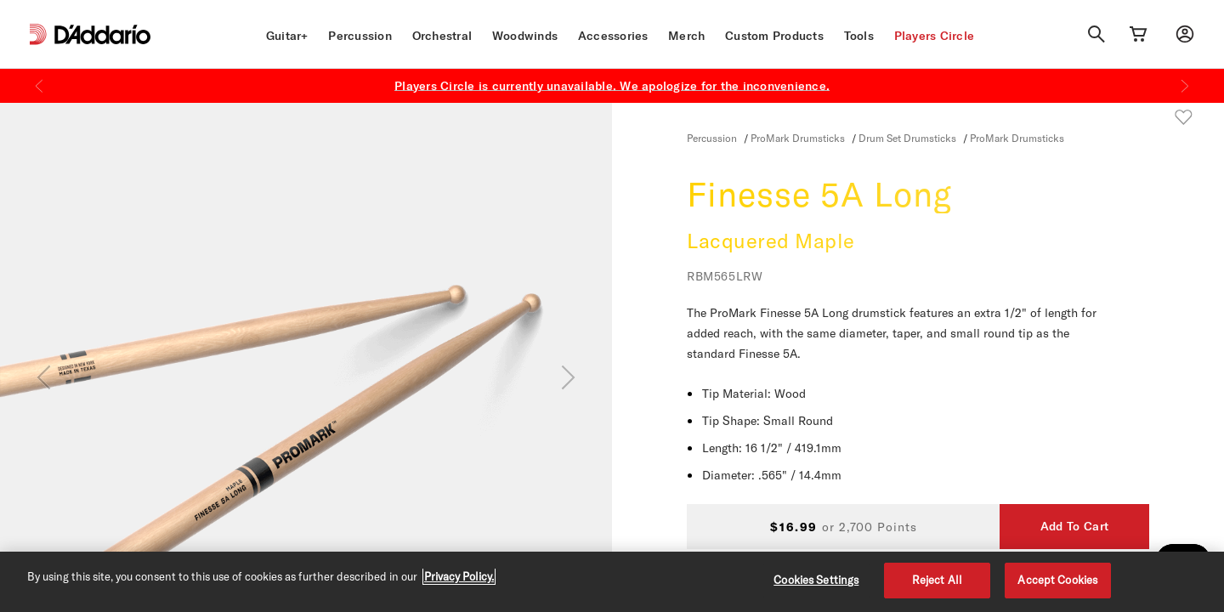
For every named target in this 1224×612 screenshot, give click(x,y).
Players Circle (934, 35)
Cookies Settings (816, 579)
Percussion (360, 35)
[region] (612, 582)
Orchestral (442, 35)
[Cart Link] (1138, 34)
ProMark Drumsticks (798, 138)
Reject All (937, 579)
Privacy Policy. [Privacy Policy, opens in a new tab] (459, 576)
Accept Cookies (1057, 579)
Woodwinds (525, 35)
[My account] (1185, 34)
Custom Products (774, 35)
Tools (859, 35)
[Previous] (39, 86)
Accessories (613, 35)
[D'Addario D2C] (102, 34)
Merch (686, 35)
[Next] (1185, 86)
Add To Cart (1074, 526)
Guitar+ (287, 35)
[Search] (1096, 34)
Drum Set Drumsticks (907, 138)
